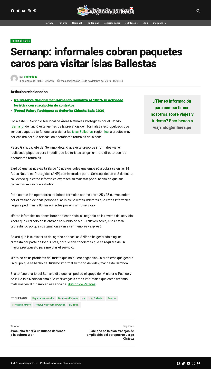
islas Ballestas (82, 132)
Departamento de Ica (43, 298)
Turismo (62, 23)
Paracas (89, 284)
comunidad (30, 76)
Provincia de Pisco (21, 304)
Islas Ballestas (96, 298)
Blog (145, 23)
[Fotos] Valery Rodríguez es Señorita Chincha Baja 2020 (59, 111)
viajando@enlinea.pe (172, 127)
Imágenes (158, 23)
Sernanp (17, 126)
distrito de (76, 284)
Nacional (77, 23)
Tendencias (92, 23)
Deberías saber (112, 23)
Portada (49, 23)
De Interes (130, 23)
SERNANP (74, 304)
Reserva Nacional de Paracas (50, 304)
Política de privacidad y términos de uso (60, 363)
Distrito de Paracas (68, 298)
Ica (106, 132)
